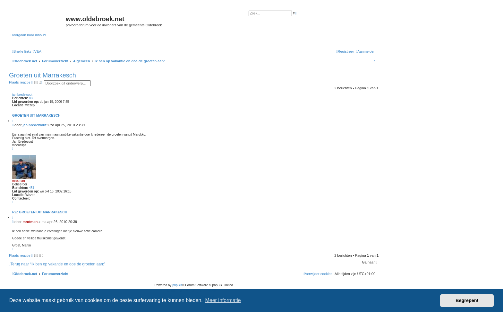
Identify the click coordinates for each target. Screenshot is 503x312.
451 (31, 188)
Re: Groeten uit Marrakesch (39, 212)
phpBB (177, 285)
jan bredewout (22, 94)
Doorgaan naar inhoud (28, 35)
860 (31, 98)
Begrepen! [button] (467, 300)
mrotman (18, 181)
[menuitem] (37, 51)
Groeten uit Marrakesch (42, 75)
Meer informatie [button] (223, 300)
